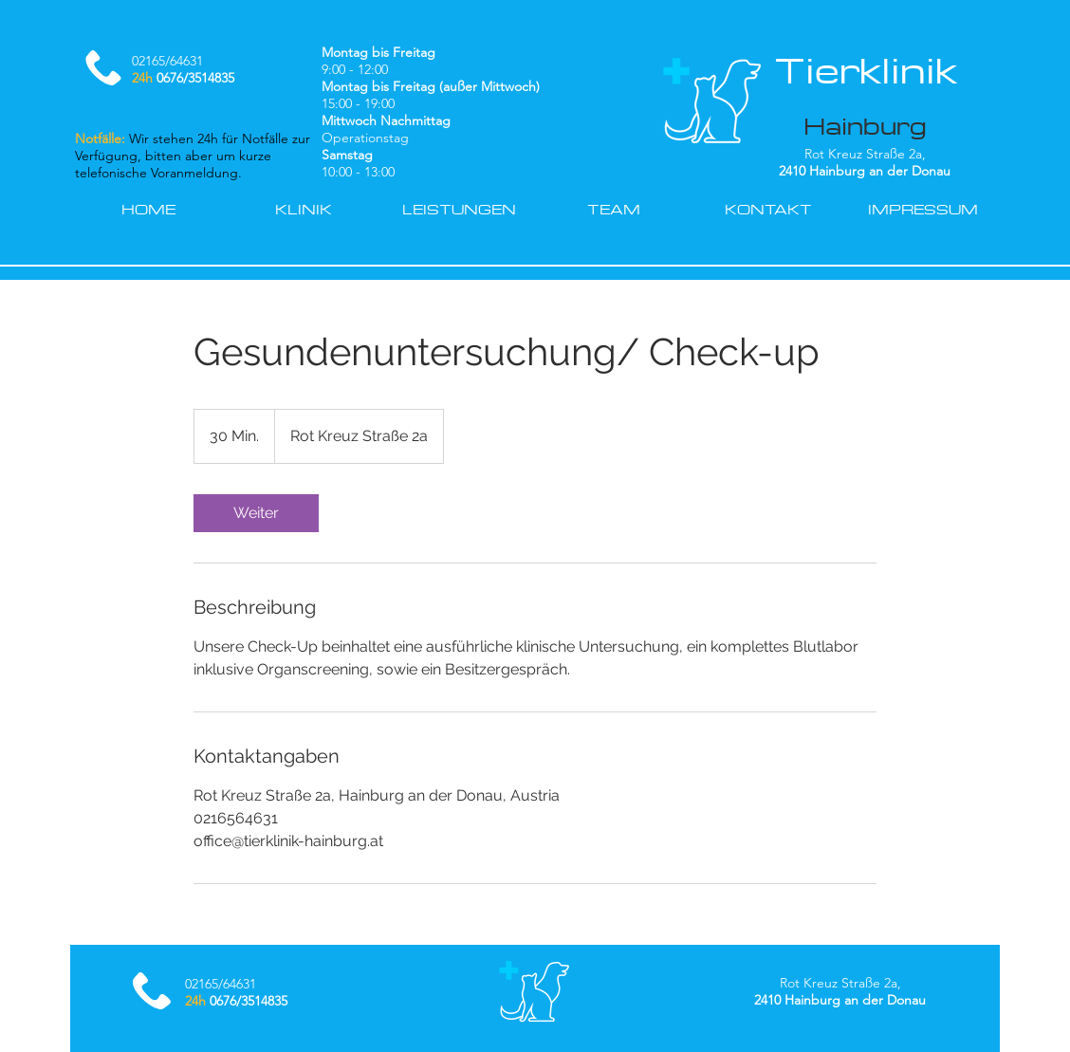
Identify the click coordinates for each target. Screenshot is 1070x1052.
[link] (256, 513)
